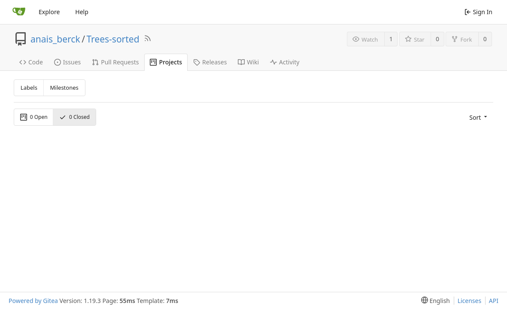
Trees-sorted (112, 39)
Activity (284, 62)
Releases (210, 62)
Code (31, 62)
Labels (29, 87)
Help (81, 12)
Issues (67, 62)
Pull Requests (115, 62)
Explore (49, 12)
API (493, 301)
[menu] (477, 117)
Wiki (248, 62)
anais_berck (55, 39)
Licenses (470, 301)
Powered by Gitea (33, 301)
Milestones (64, 87)
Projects (166, 62)
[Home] (18, 12)
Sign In (478, 12)
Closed (74, 117)
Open (34, 117)
